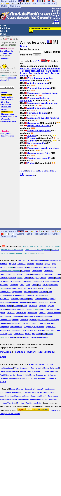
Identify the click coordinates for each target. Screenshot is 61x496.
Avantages (5, 58)
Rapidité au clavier (7, 375)
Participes (11, 309)
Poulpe (30, 163)
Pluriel (48, 309)
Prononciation (15, 316)
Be (26, 267)
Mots (52, 299)
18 (22, 174)
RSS (39, 352)
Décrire (51, 278)
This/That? (49, 330)
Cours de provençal (38, 375)
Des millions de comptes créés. (7, 51)
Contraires (48, 274)
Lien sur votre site (8, 121)
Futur (22, 285)
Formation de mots (37, 113)
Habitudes (22, 288)
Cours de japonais (49, 371)
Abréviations (37, 260)
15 (50, 170)
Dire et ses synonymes (39, 130)
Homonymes (5, 292)
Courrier (12, 278)
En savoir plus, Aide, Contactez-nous (40, 389)
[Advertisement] (40, 202)
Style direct (50, 323)
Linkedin (49, 352)
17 (55, 170)
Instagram (6, 352)
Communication (49, 267)
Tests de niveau (13, 330)
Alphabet (30, 264)
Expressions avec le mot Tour (42, 103)
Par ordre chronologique (32, 68)
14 (47, 170)
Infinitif (27, 292)
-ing (19, 260)
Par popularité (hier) (39, 73)
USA (44, 334)
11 (40, 170)
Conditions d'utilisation (10, 392)
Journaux (4, 295)
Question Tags (53, 320)
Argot (54, 264)
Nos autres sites (7, 136)
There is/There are (28, 330)
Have (41, 288)
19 (26, 175)
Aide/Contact (6, 95)
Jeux (35, 3)
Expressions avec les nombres (43, 118)
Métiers (45, 302)
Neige (9, 306)
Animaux (39, 264)
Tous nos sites (8, 236)
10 (37, 170)
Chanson (38, 267)
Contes (28, 274)
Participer (5, 28)
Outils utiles (27, 378)
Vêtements (43, 337)
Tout (10, 334)
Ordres (3, 309)
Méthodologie (35, 302)
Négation (42, 306)
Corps (57, 274)
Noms (24, 306)
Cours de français (36, 364)
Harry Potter (33, 288)
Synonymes (33, 123)
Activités (3, 264)
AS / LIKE (27, 260)
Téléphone (36, 334)
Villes (18, 337)
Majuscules (4, 299)
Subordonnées (16, 327)
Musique (14, 302)
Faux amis (44, 281)
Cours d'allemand (51, 368)
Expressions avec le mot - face (43, 148)
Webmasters (6, 119)
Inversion (43, 292)
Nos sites (15, 6)
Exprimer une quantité (38, 158)
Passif (29, 309)
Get (39, 285)
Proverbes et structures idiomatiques (37, 316)
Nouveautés (6, 104)
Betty (30, 267)
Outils (4, 6)
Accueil (4, 92)
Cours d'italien (36, 368)
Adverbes (21, 264)
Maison (47, 295)
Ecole (57, 278)
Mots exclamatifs (36, 143)
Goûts (45, 285)
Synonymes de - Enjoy (38, 153)
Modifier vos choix (33, 403)
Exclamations (15, 281)
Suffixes (31, 135)
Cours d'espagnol (21, 368)
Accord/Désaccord (52, 260)
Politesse (11, 313)
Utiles (3, 34)
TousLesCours (48, 3)
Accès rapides (7, 97)
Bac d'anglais (39, 378)
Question (42, 320)
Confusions (48, 271)
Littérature (29, 295)
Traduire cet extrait (9, 116)
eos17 (36, 61)
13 (45, 170)
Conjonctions (5, 274)
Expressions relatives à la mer (42, 93)
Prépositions (5, 320)
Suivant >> (31, 175)
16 (53, 170)
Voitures (25, 337)
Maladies (24, 299)
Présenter (24, 320)
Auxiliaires (18, 267)
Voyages (34, 337)
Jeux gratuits (6, 133)
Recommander (7, 112)
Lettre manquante (16, 295)
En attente (4, 281)
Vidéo (12, 337)
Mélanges (24, 302)
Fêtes (28, 285)
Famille (35, 281)
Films (52, 281)
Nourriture (33, 306)
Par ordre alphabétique (32, 71)
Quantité (33, 320)
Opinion (51, 306)
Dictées (43, 278)
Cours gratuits (8, 231)
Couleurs (4, 278)
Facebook (19, 352)
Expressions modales (38, 125)
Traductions (19, 334)
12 (42, 170)
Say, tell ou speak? (30, 323)
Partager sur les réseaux (10, 414)
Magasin (39, 295)
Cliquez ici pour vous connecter (8, 43)
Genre (34, 285)
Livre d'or (5, 102)
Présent (15, 320)
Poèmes (42, 313)
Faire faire (27, 281)
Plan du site (6, 107)
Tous (23, 46)
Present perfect (53, 313)
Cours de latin (23, 375)
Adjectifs (12, 264)
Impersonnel (17, 292)
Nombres (17, 306)
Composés (25, 271)
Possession (32, 313)
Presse (4, 109)
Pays (42, 309)
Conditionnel (37, 271)
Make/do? (15, 299)
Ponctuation (21, 313)
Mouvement (5, 302)
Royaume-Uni (14, 323)
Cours (3, 25)
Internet (34, 292)
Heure (47, 288)
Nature (3, 306)
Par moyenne (53, 68)
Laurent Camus (16, 389)
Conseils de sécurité (30, 392)
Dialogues (34, 278)
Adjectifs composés (37, 83)
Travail (28, 334)
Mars (31, 299)
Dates (26, 278)
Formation (14, 285)
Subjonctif (4, 327)
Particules (21, 309)
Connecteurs (18, 274)
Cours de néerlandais (9, 371)
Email (3, 356)
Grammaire (53, 285)
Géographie (11, 288)
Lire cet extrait (7, 100)
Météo (52, 302)
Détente (4, 31)
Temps (3, 330)
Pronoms (32, 138)
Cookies (20, 403)
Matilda (38, 299)
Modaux (45, 299)
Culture (26, 3)
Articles (3, 267)
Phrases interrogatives (39, 88)
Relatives (4, 323)
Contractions (37, 274)
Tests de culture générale (29, 371)
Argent (47, 264)
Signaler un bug (7, 114)
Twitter (31, 352)
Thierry (41, 330)
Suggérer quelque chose (34, 327)
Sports (42, 323)
